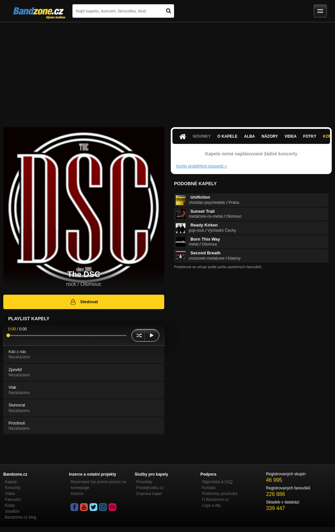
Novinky (202, 136)
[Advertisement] (167, 71)
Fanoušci (13, 499)
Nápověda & (217, 482)
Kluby (10, 505)
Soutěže (12, 511)
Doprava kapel (149, 493)
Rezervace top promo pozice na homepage (98, 485)
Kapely (11, 482)
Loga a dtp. (212, 505)
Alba (249, 136)
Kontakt (208, 487)
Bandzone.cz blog (20, 517)
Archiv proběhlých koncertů (201, 166)
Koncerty (12, 487)
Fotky (310, 136)
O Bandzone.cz (215, 499)
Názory (270, 136)
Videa (291, 136)
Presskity (144, 482)
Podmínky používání (220, 493)
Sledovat (83, 301)
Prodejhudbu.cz (150, 487)
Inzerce (76, 493)
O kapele (227, 136)
